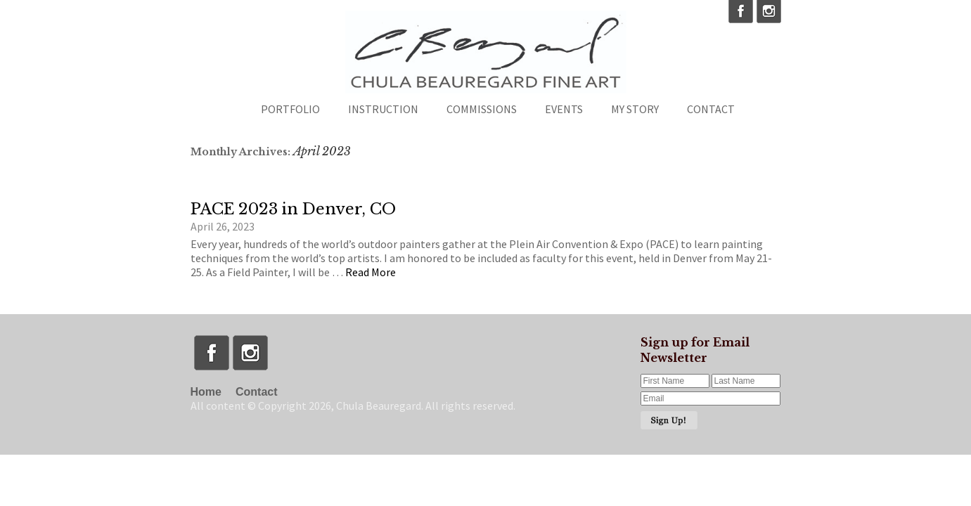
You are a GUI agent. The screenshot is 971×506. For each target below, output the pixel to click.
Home (206, 392)
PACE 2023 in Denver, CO (293, 209)
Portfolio (290, 109)
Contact (711, 109)
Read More (370, 272)
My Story (635, 109)
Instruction (383, 109)
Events (564, 109)
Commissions (481, 109)
